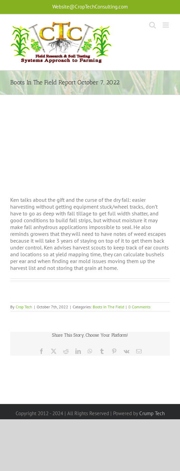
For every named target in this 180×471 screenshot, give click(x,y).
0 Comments (139, 306)
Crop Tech (24, 306)
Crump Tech (152, 413)
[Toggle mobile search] (152, 25)
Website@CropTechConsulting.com (90, 6)
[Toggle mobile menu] (166, 25)
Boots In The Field (108, 306)
